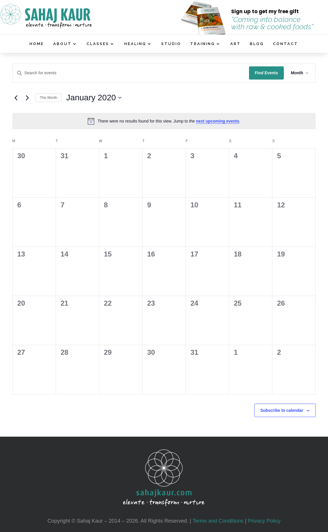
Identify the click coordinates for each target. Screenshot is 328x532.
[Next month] (27, 97)
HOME (37, 44)
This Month (48, 98)
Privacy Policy (264, 521)
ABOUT (62, 44)
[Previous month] (15, 97)
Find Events (266, 72)
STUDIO (171, 44)
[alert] (164, 121)
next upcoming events (217, 121)
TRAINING (202, 44)
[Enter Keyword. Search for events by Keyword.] (131, 73)
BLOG (257, 44)
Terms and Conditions (218, 521)
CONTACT (285, 44)
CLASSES (98, 44)
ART (235, 44)
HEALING (135, 44)
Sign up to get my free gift (265, 11)
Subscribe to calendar (281, 410)
